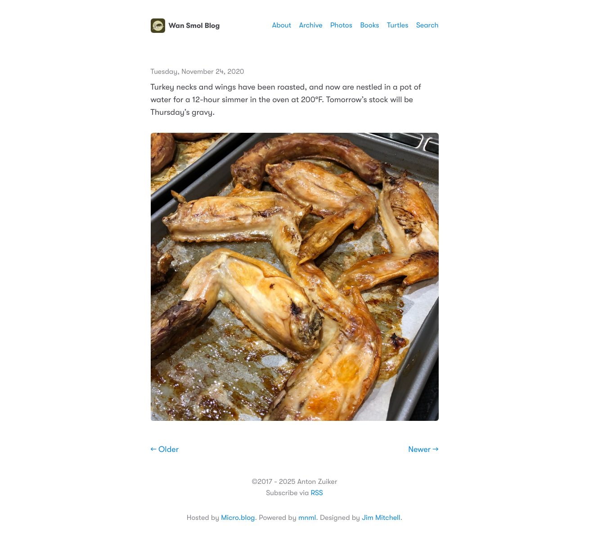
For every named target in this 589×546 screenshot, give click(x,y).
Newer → (423, 449)
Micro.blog (238, 518)
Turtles (397, 25)
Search (427, 25)
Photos (341, 25)
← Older (165, 449)
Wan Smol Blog (185, 25)
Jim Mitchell (381, 518)
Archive (311, 25)
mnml (307, 518)
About (281, 25)
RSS (316, 493)
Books (369, 25)
